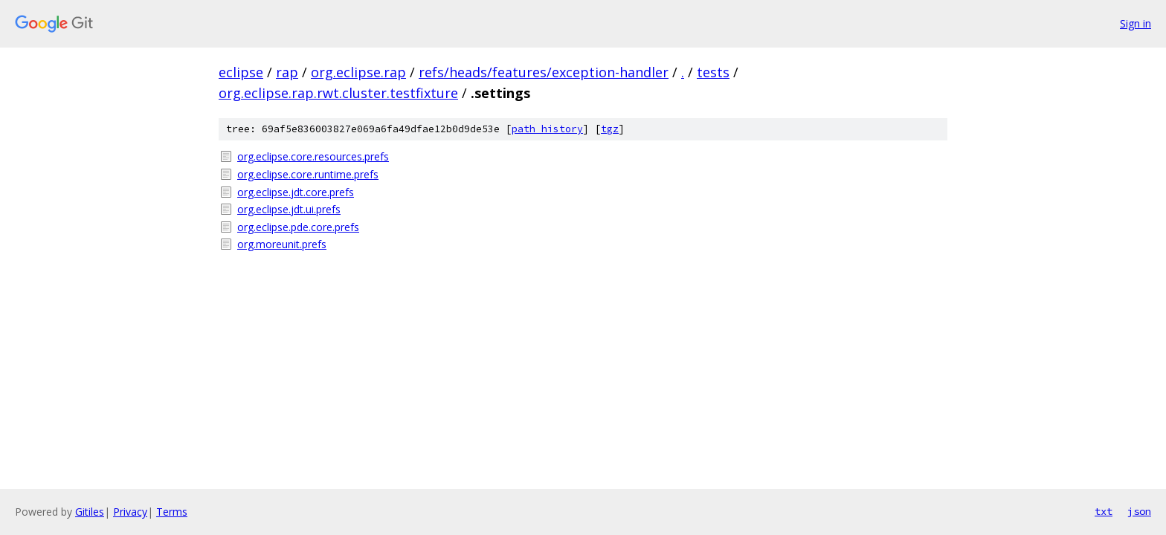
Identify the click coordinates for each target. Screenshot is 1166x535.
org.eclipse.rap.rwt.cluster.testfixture (338, 93)
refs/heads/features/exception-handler (544, 72)
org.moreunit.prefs (281, 244)
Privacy (130, 512)
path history (547, 129)
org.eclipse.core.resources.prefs (313, 156)
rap (287, 72)
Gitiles (89, 512)
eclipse (241, 72)
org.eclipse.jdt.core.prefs (295, 192)
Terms (171, 512)
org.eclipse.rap (358, 72)
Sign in (1135, 23)
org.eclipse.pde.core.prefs (298, 227)
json (1139, 511)
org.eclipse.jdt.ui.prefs (289, 209)
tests (713, 72)
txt (1103, 511)
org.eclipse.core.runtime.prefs (308, 174)
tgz (610, 129)
